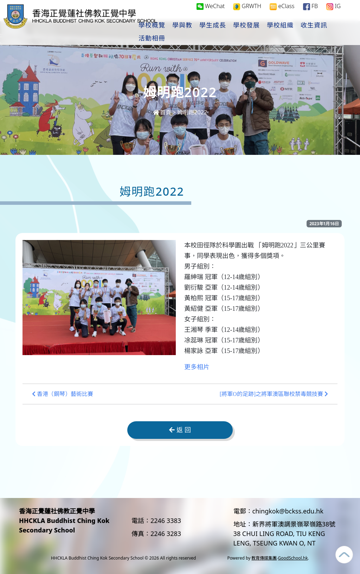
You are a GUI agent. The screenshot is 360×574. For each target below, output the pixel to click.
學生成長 (235, 32)
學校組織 (302, 32)
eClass (282, 13)
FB (310, 13)
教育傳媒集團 (264, 558)
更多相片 (197, 367)
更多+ (333, 32)
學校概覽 (174, 32)
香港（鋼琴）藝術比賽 (62, 394)
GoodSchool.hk (293, 558)
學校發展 (269, 32)
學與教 (205, 32)
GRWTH (247, 13)
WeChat (211, 13)
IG (333, 13)
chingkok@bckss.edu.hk (287, 511)
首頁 (162, 112)
